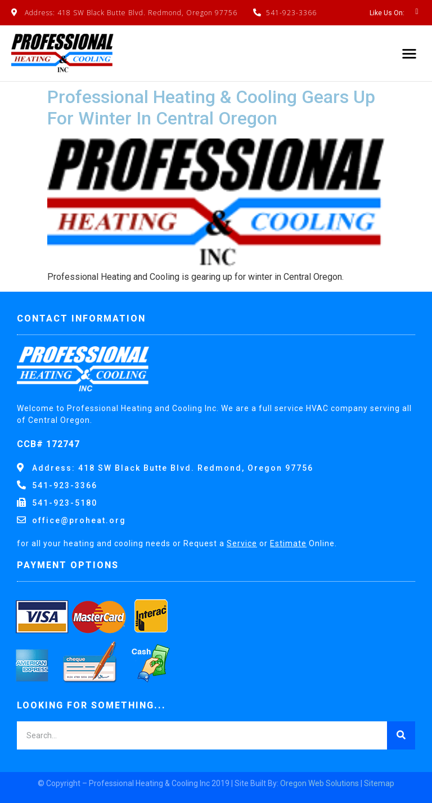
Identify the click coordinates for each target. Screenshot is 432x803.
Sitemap (379, 783)
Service (242, 543)
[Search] (401, 735)
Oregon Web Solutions (319, 783)
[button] (409, 53)
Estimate (288, 543)
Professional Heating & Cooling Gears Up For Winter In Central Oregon (211, 107)
